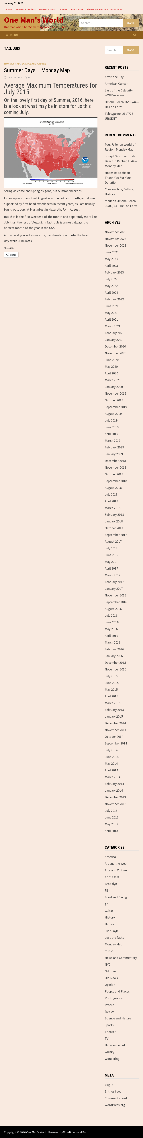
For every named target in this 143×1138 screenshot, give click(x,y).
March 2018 (112, 508)
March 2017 (112, 575)
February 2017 (114, 582)
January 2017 (114, 588)
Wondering (112, 1059)
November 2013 (115, 804)
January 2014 (114, 790)
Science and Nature (34, 63)
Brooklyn (111, 884)
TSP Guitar (77, 9)
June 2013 (112, 817)
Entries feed (113, 1091)
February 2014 (114, 784)
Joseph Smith (114, 156)
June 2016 (112, 622)
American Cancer (116, 83)
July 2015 (111, 676)
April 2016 (111, 636)
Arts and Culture (116, 870)
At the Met (112, 877)
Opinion (110, 985)
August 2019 (113, 414)
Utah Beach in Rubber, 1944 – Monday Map (121, 161)
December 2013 (115, 797)
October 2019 (114, 400)
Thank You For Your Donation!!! (104, 9)
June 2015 (112, 683)
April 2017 (111, 568)
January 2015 (114, 716)
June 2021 (112, 306)
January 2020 (114, 387)
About (63, 9)
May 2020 (111, 366)
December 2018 (115, 461)
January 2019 (114, 454)
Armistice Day (114, 77)
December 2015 (115, 662)
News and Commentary (121, 958)
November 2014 (115, 730)
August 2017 (113, 541)
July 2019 (111, 420)
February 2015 (114, 710)
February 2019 (114, 447)
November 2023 (115, 245)
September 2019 (116, 407)
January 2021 (114, 340)
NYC (107, 964)
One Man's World (34, 20)
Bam (85, 1132)
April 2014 (111, 770)
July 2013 (111, 810)
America (110, 857)
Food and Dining (116, 897)
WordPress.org (115, 1105)
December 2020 (115, 346)
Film (108, 890)
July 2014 (111, 750)
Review (110, 1011)
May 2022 (111, 286)
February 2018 (114, 514)
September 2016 (116, 602)
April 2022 (111, 292)
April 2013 (111, 831)
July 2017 (111, 548)
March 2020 (112, 380)
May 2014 (111, 763)
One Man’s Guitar (26, 9)
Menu (12, 35)
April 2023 (111, 265)
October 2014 (114, 736)
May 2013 (111, 824)
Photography (114, 998)
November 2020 (115, 353)
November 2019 (115, 393)
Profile (109, 1005)
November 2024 (115, 239)
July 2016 (111, 615)
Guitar (109, 911)
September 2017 (116, 535)
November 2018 (115, 467)
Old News (111, 978)
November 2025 (115, 232)
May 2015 (111, 689)
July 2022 (111, 279)
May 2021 (111, 313)
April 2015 (111, 696)
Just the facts (114, 937)
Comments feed (116, 1098)
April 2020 (111, 373)
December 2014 (115, 723)
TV (106, 1038)
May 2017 (111, 562)
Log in (109, 1085)
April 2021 (111, 319)
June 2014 (112, 757)
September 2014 (116, 743)
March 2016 (112, 642)
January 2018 (114, 521)
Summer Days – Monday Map (37, 70)
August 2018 (113, 488)
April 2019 (111, 434)
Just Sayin (112, 931)
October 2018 (114, 474)
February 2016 (114, 649)
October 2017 (114, 528)
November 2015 (115, 669)
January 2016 (114, 656)
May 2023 (111, 259)
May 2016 (111, 629)
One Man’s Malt (47, 9)
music (109, 951)
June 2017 (112, 555)
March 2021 (112, 326)
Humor (109, 924)
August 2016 (113, 609)
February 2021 (114, 333)
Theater (110, 1032)
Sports (109, 1025)
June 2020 (112, 360)
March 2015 (112, 703)
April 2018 (111, 501)
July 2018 (111, 494)
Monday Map (12, 63)
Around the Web (115, 863)
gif (107, 904)
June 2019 (112, 427)
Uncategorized (115, 1045)
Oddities (110, 971)
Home (9, 9)
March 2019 (112, 440)
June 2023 (112, 252)
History (110, 917)
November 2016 (115, 595)
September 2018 (116, 481)
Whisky (109, 1052)
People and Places (117, 991)
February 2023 (114, 272)
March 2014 (112, 777)
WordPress (70, 1132)
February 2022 (114, 299)
